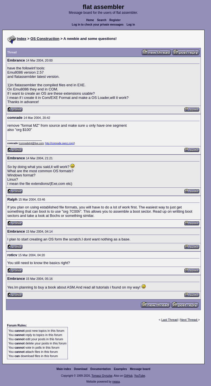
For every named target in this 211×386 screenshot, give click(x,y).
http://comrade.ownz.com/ (59, 143)
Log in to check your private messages (98, 24)
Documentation (101, 369)
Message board (140, 369)
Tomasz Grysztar (101, 375)
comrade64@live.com (31, 143)
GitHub (128, 375)
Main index (64, 369)
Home (90, 20)
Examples (120, 369)
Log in (131, 24)
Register (114, 20)
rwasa (116, 381)
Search (101, 20)
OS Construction (45, 39)
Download (80, 369)
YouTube (139, 375)
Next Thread (189, 319)
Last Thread (169, 319)
